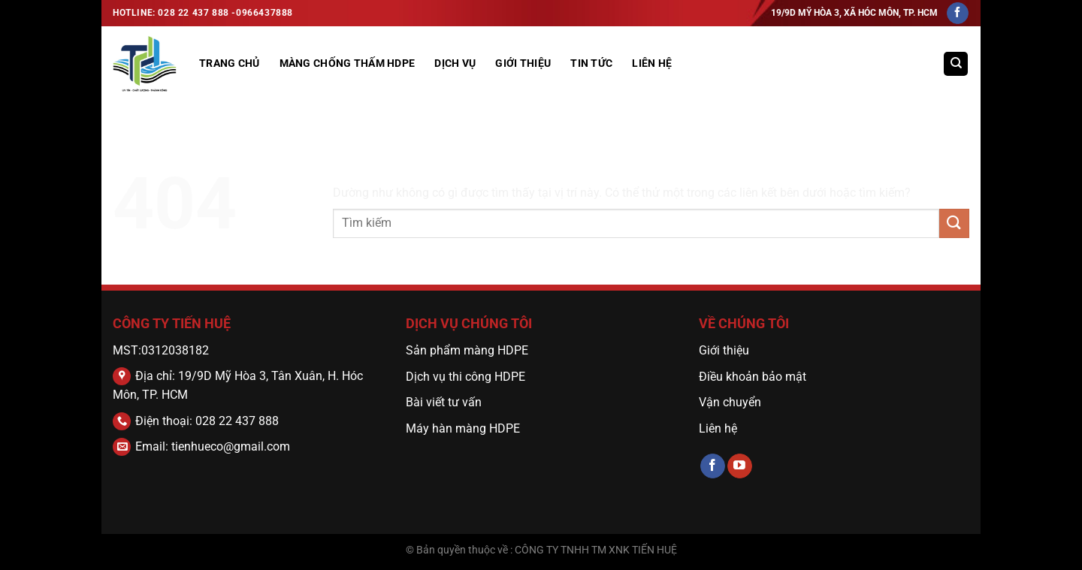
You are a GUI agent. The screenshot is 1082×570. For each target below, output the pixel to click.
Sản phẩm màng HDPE (467, 350)
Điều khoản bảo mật (752, 376)
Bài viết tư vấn (444, 402)
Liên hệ (652, 63)
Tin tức (591, 63)
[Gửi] (954, 223)
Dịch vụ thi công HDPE (465, 376)
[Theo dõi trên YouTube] (739, 466)
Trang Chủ (229, 63)
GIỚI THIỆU (523, 63)
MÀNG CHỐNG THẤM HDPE (348, 63)
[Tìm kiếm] (956, 64)
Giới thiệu (724, 350)
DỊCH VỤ (455, 63)
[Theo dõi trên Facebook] (958, 13)
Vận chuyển (731, 402)
